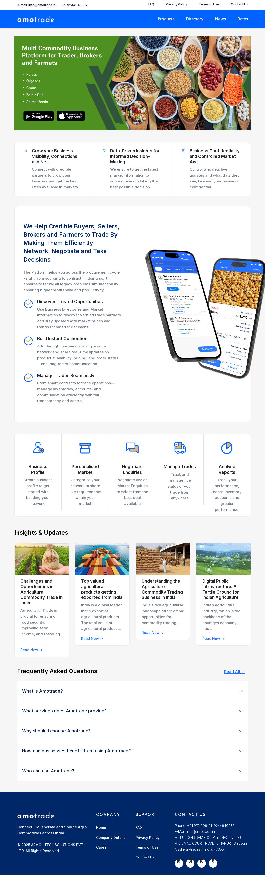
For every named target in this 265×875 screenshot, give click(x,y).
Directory (194, 19)
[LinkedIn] (213, 861)
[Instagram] (201, 861)
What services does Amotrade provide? (64, 710)
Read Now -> (31, 650)
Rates (243, 19)
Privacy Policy (176, 4)
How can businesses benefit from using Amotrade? (76, 750)
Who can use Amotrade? (48, 770)
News (220, 19)
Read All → (234, 671)
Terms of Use (209, 4)
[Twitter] (190, 861)
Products (166, 19)
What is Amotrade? (42, 690)
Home (101, 827)
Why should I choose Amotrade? (56, 730)
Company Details (110, 837)
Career (102, 847)
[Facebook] (179, 861)
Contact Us (239, 4)
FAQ (151, 4)
